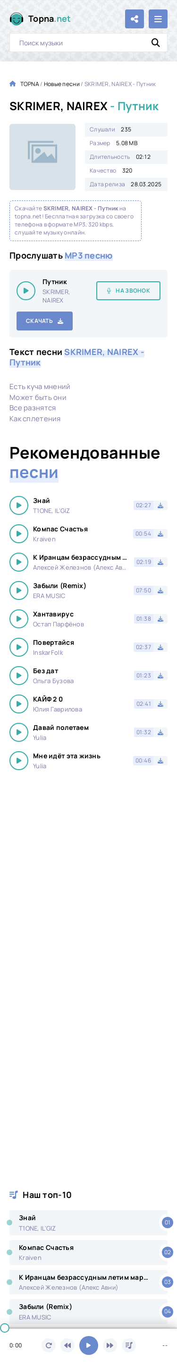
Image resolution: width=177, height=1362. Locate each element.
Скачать (39, 321)
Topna (49, 19)
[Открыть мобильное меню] (158, 18)
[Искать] (156, 42)
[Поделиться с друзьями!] (134, 18)
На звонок (133, 290)
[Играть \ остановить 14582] (26, 290)
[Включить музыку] (88, 1345)
